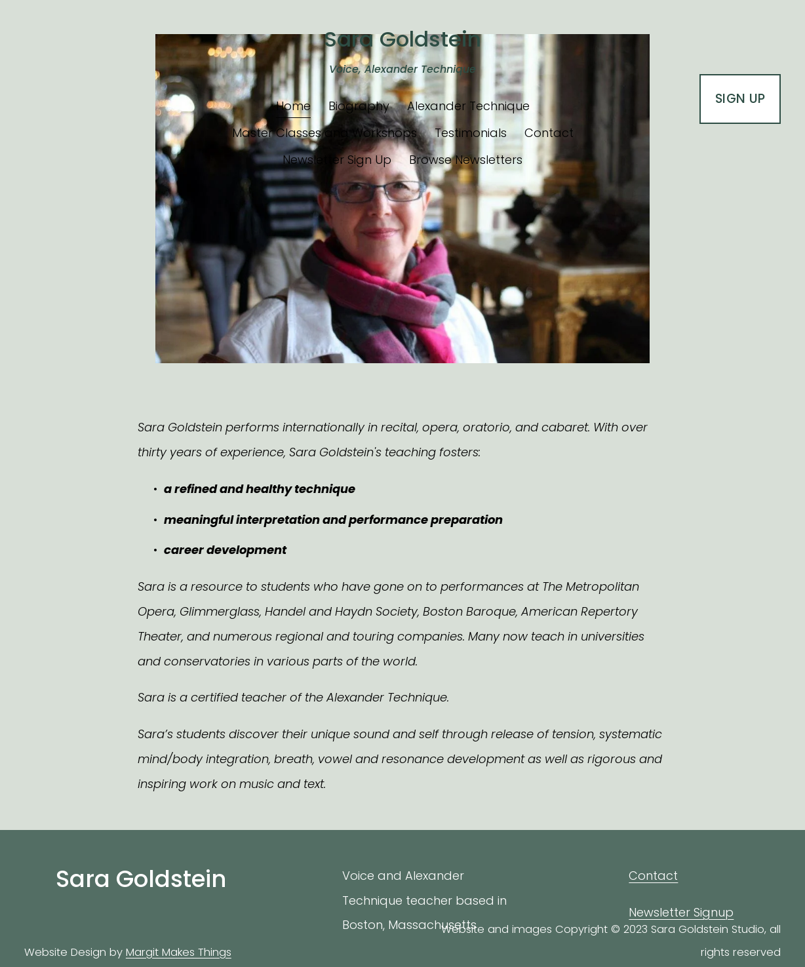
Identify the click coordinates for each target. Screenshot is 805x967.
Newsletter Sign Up (337, 159)
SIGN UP (740, 99)
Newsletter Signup (681, 912)
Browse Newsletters (465, 159)
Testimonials (471, 133)
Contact (549, 133)
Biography (358, 106)
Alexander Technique (468, 106)
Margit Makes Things (178, 952)
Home (293, 106)
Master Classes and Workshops (324, 133)
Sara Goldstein (402, 39)
